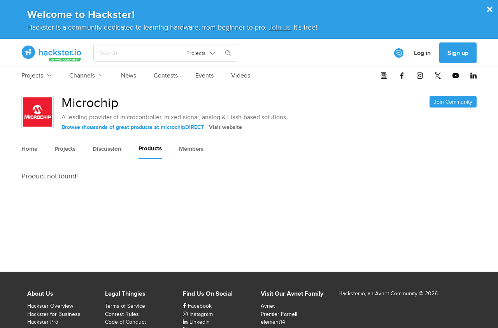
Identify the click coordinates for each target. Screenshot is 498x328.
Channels (86, 75)
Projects (36, 75)
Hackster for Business (54, 314)
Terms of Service (125, 306)
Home (29, 149)
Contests (166, 75)
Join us (279, 27)
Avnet (268, 306)
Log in (422, 52)
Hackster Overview (50, 306)
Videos (240, 75)
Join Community (453, 102)
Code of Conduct (125, 322)
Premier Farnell (279, 314)
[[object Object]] (398, 53)
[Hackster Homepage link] (51, 53)
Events (204, 75)
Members (191, 149)
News (128, 75)
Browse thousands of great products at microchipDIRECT (132, 127)
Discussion (107, 149)
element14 (273, 322)
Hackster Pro (42, 322)
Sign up (457, 52)
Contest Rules (122, 314)
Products (150, 148)
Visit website (225, 127)
